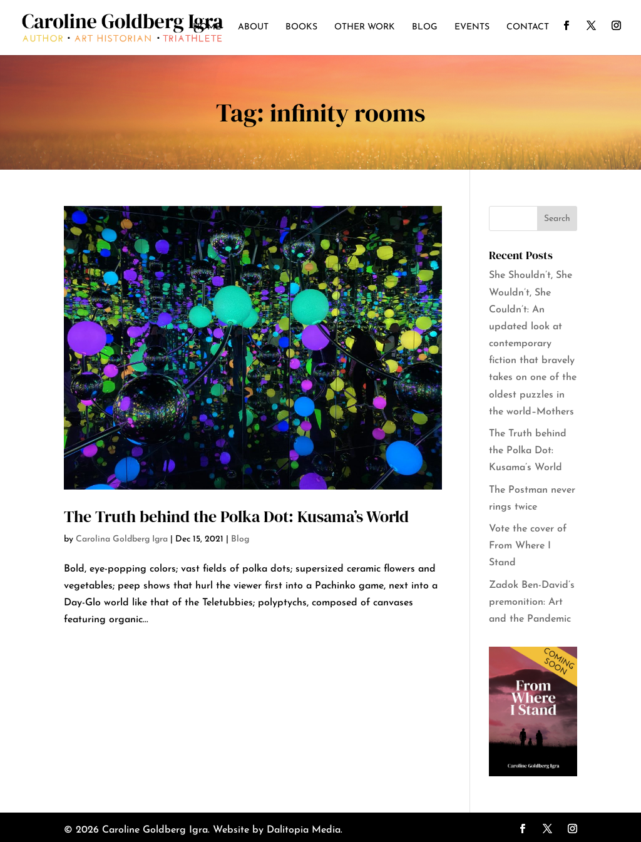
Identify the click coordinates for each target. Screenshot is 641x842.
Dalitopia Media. (304, 830)
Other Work (364, 27)
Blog (425, 27)
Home (207, 27)
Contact (527, 27)
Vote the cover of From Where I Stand (528, 546)
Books (301, 27)
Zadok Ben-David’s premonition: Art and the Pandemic (532, 602)
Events (472, 27)
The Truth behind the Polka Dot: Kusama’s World (236, 516)
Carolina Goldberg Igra (122, 539)
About (253, 27)
